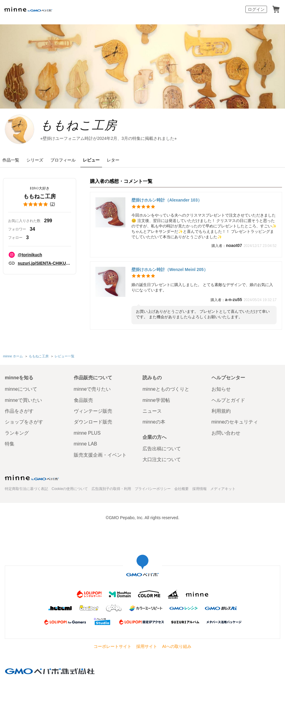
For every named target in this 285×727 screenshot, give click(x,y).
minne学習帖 (156, 403)
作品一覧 (10, 164)
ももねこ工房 (97, 127)
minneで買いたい (23, 403)
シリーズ (34, 164)
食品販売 (83, 403)
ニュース (152, 414)
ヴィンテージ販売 (93, 414)
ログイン (256, 9)
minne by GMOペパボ (28, 9)
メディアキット (223, 492)
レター (113, 164)
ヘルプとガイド (228, 403)
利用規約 (221, 414)
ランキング (17, 436)
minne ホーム (13, 360)
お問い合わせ (226, 436)
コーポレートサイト (112, 649)
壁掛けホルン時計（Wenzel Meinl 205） (169, 273)
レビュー (91, 164)
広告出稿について (161, 451)
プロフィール (63, 164)
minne (32, 481)
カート (276, 9)
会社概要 (181, 492)
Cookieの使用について (70, 492)
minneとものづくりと (165, 392)
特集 (9, 447)
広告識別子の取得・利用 (111, 492)
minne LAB (85, 447)
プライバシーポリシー (153, 492)
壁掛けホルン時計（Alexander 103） (166, 204)
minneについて (21, 392)
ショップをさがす (24, 425)
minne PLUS (87, 436)
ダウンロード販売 (93, 425)
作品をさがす (19, 414)
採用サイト (146, 649)
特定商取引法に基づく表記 (26, 492)
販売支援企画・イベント (100, 458)
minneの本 (153, 425)
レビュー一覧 (64, 360)
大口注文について (161, 462)
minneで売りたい (92, 392)
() (39, 208)
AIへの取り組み (176, 649)
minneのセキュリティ (235, 425)
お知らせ (221, 392)
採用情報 (199, 492)
